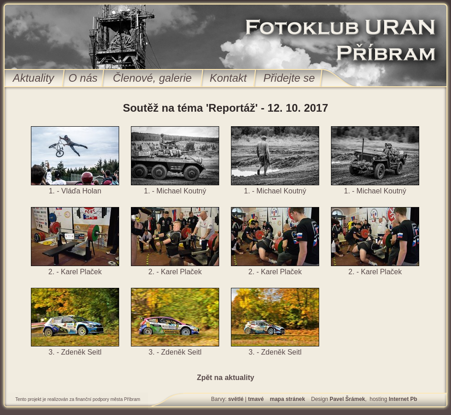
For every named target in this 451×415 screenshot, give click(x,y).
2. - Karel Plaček (74, 272)
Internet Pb (403, 399)
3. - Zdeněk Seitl (75, 352)
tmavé (256, 399)
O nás (82, 78)
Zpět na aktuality (225, 377)
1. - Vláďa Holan (75, 191)
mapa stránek (287, 399)
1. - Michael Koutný (175, 191)
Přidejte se (289, 78)
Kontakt (228, 78)
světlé (236, 399)
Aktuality (33, 78)
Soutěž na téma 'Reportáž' (190, 108)
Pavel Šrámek (347, 399)
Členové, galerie (152, 78)
